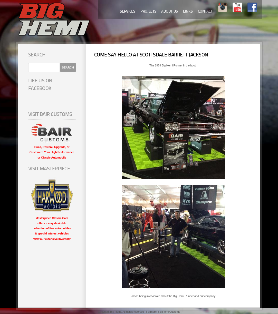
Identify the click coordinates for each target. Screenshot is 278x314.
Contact (205, 12)
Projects (148, 12)
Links (188, 12)
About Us (169, 12)
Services (127, 12)
